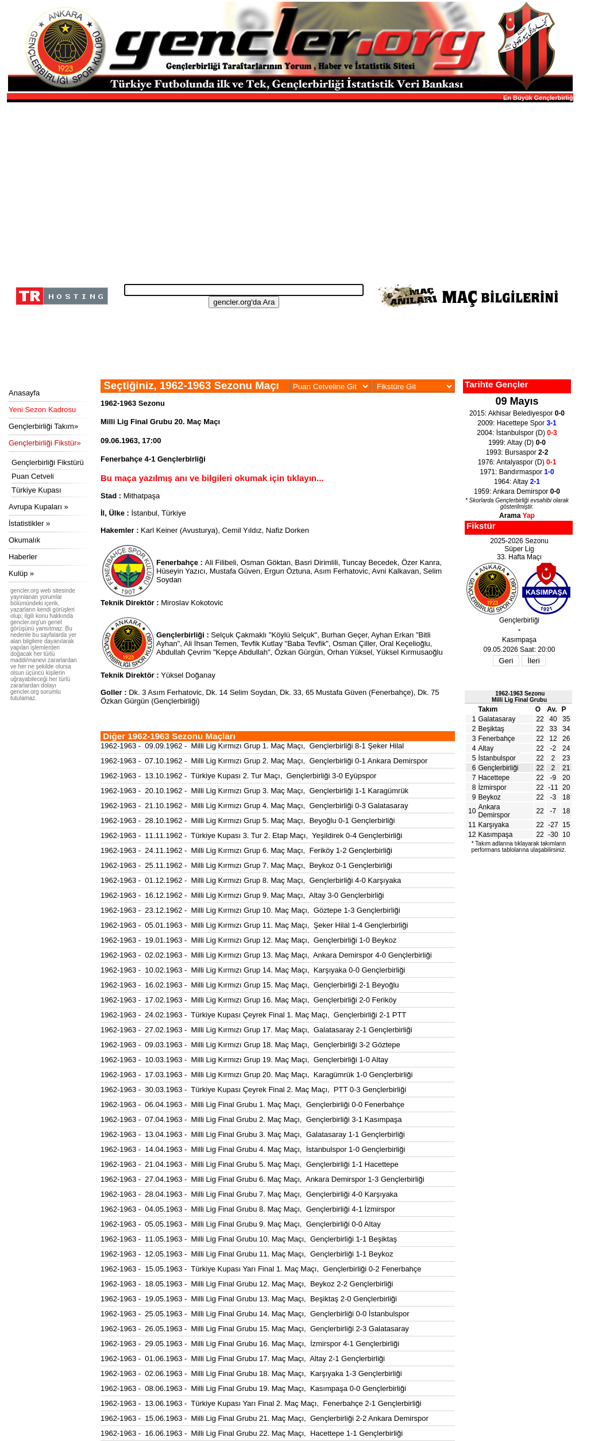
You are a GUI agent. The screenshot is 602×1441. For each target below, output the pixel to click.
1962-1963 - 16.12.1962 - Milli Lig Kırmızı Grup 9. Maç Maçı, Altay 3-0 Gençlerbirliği (242, 895)
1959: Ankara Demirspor (517, 491)
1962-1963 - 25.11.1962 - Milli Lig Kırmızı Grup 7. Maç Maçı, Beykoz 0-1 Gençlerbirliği (246, 865)
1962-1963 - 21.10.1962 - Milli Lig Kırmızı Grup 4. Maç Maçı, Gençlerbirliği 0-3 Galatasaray (254, 805)
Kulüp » (21, 573)
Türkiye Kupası (36, 490)
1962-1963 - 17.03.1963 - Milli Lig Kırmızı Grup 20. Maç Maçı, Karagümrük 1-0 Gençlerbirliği (256, 1074)
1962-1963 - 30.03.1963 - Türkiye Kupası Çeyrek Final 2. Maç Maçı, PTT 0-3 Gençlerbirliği (253, 1089)
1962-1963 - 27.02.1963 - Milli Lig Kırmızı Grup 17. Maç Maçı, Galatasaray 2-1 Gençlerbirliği (256, 1029)
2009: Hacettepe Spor (516, 423)
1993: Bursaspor (517, 452)
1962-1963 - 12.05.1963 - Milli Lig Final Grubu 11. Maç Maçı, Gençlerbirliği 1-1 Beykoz (247, 1254)
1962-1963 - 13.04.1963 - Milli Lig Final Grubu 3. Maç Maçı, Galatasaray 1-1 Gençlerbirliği (253, 1134)
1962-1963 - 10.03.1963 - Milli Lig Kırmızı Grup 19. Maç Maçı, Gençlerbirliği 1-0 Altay (244, 1059)
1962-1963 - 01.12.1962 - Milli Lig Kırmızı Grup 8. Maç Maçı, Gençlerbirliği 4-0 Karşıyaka (251, 880)
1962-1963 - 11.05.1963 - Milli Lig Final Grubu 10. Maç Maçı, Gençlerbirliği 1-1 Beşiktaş (249, 1239)
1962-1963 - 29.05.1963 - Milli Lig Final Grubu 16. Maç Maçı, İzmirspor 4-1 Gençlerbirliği (250, 1343)
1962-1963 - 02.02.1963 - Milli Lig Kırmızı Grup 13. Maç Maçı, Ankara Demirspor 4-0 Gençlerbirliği (266, 955)
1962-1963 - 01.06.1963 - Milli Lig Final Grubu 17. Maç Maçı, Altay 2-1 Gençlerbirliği (243, 1358)
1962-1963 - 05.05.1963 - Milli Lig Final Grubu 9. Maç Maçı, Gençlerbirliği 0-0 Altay (241, 1224)
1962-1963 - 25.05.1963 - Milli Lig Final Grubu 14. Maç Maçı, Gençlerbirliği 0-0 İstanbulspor (255, 1313)
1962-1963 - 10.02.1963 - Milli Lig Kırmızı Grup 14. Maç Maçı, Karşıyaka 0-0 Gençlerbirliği (253, 970)
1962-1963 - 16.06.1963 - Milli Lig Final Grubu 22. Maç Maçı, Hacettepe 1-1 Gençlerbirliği (252, 1433)
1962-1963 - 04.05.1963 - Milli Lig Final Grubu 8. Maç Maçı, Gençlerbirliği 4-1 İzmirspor (248, 1209)
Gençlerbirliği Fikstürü (47, 462)
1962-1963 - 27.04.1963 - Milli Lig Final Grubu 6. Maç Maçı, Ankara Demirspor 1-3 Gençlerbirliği (263, 1179)
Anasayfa (24, 393)
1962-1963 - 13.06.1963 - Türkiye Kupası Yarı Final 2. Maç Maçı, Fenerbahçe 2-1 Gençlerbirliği (261, 1403)
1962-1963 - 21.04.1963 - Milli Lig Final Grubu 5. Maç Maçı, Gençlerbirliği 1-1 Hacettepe (250, 1164)
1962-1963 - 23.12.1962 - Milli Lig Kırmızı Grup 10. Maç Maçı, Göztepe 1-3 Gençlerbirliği (250, 910)
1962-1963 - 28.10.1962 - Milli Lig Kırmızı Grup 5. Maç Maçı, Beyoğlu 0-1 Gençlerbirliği (248, 820)
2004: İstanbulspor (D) (517, 433)
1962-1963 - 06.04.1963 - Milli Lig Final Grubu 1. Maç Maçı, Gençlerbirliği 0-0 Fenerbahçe (252, 1104)
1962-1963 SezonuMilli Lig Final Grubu (519, 696)
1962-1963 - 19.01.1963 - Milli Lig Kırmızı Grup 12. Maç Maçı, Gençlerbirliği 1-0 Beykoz (248, 940)
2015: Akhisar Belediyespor (517, 413)
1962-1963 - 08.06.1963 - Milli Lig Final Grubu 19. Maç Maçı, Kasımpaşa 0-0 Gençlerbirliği (253, 1388)
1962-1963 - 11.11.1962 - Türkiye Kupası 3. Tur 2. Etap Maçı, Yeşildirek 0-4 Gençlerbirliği (251, 835)
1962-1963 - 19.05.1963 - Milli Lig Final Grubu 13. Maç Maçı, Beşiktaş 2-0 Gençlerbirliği (249, 1298)
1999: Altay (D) (517, 443)
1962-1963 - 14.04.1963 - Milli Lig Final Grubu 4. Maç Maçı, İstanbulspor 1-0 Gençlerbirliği (253, 1149)
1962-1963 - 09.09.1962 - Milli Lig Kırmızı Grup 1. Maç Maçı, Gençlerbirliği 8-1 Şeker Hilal (252, 745)
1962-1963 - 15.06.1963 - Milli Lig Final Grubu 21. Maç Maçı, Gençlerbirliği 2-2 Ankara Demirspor (265, 1418)
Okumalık (24, 540)
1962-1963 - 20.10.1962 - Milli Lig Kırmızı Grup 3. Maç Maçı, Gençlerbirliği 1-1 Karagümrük (254, 790)
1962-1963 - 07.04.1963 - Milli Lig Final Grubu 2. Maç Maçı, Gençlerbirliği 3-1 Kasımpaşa (251, 1119)
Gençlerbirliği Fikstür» (45, 443)
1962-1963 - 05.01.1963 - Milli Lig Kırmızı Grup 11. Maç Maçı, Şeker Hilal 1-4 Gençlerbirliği (254, 925)
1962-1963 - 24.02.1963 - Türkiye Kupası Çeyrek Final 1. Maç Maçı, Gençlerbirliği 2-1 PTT (253, 1014)
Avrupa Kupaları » (38, 506)
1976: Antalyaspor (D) (517, 462)
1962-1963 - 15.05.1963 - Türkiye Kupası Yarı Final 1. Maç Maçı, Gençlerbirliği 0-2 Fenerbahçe (261, 1269)
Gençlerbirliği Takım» (43, 426)
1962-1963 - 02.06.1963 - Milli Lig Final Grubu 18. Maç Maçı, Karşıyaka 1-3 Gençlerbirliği (251, 1373)
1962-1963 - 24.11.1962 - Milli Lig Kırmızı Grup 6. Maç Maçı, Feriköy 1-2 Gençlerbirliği (246, 850)
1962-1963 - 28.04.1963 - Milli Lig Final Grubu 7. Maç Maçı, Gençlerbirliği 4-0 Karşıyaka (249, 1194)
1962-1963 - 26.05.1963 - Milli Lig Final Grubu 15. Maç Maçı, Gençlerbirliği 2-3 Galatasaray (255, 1328)
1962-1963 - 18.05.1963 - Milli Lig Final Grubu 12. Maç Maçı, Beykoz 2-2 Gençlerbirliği (247, 1283)
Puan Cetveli (32, 476)
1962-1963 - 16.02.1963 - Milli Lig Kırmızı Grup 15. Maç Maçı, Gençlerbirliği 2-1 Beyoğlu (250, 985)
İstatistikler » (29, 523)
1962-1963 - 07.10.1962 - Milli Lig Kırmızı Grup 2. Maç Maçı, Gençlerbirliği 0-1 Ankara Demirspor (264, 760)
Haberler (23, 556)
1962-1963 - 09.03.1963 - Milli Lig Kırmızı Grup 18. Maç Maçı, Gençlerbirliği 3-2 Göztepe (250, 1044)
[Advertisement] (288, 189)
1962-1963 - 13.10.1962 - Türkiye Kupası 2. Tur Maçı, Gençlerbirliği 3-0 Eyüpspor (238, 775)
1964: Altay (517, 482)
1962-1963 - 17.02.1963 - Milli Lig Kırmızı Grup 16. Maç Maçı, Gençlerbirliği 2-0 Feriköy (248, 1000)
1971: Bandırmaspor (517, 472)
